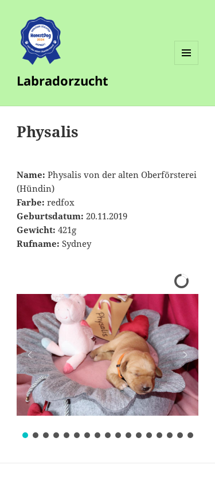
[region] (107, 355)
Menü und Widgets (186, 64)
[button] (29, 354)
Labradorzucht (62, 80)
